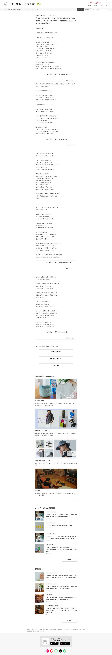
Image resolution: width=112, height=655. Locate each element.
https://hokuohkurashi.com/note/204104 (47, 257)
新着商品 (89, 5)
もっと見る (69, 559)
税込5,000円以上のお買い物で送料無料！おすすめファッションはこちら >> (21, 9)
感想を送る (56, 366)
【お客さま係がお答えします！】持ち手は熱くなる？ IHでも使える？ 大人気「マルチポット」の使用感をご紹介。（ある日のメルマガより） (56, 20)
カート (101, 5)
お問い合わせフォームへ (56, 359)
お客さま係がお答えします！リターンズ (46, 15)
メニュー (107, 5)
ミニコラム (34, 629)
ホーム (28, 629)
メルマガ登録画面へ (56, 352)
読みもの (95, 5)
